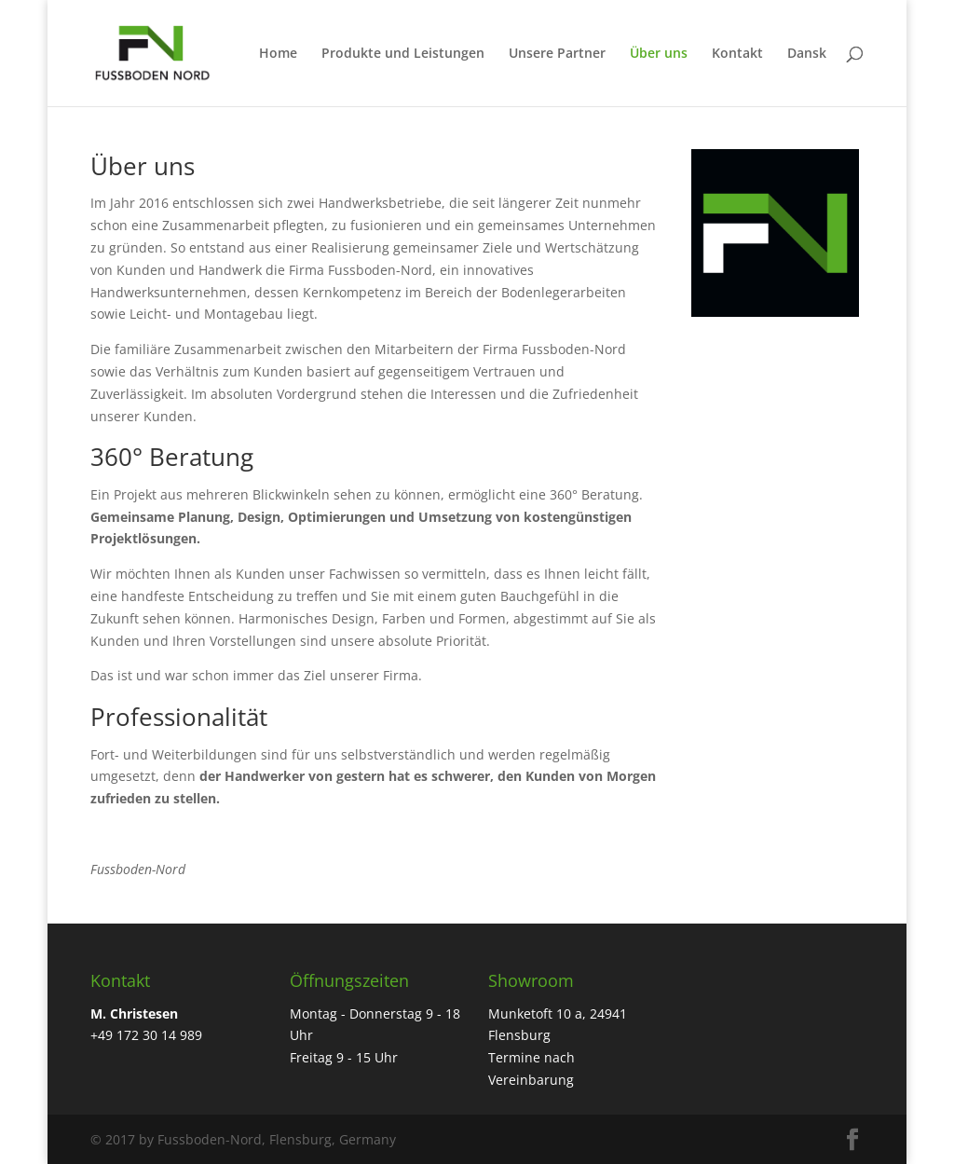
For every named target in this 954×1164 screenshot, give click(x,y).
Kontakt (737, 54)
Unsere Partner (557, 54)
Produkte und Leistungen (402, 54)
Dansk (806, 54)
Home (278, 54)
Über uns (659, 54)
